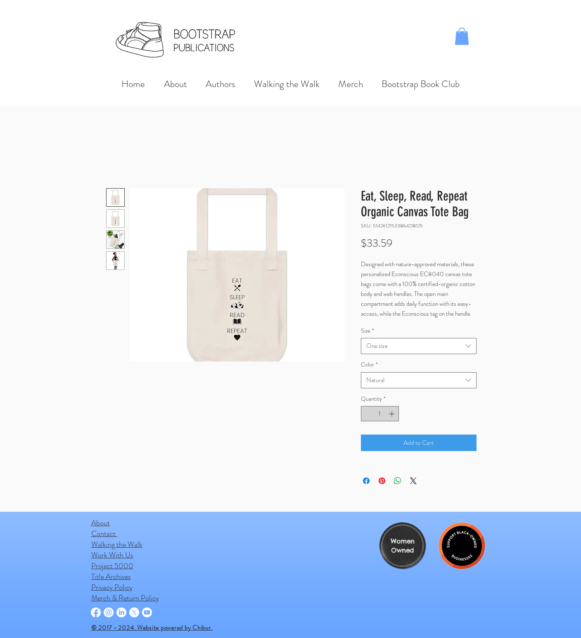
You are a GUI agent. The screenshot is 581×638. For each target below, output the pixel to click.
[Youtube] (147, 612)
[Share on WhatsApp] (398, 481)
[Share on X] (413, 481)
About (100, 522)
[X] (134, 612)
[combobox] (419, 346)
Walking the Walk (116, 544)
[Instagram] (109, 612)
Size (367, 331)
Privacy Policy (112, 587)
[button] (462, 36)
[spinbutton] (379, 413)
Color (369, 365)
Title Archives (111, 576)
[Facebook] (96, 612)
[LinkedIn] (121, 612)
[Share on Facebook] (366, 481)
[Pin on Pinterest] (382, 481)
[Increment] (392, 413)
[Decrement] (367, 413)
